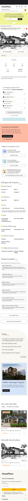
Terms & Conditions (13, 16)
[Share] (24, 29)
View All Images (7, 51)
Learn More (6, 390)
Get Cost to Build (14, 165)
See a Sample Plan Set (14, 315)
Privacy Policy (21, 16)
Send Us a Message (7, 136)
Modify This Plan (14, 155)
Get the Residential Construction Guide (14, 175)
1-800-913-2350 (8, 139)
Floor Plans (21, 51)
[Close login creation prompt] (27, 14)
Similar (3, 406)
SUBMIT (20, 18)
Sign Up (14, 489)
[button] (27, 14)
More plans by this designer (13, 406)
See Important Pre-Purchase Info (14, 321)
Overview (3, 55)
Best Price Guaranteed (17, 89)
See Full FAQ (23, 356)
